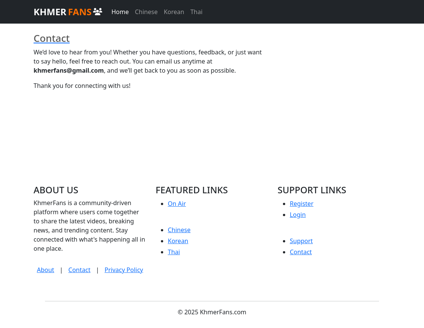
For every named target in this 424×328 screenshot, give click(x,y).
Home (120, 12)
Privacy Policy (123, 270)
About (45, 270)
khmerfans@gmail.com (69, 70)
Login (298, 214)
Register (301, 203)
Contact (79, 270)
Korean (174, 12)
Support (301, 241)
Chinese (146, 12)
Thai (196, 12)
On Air (177, 203)
